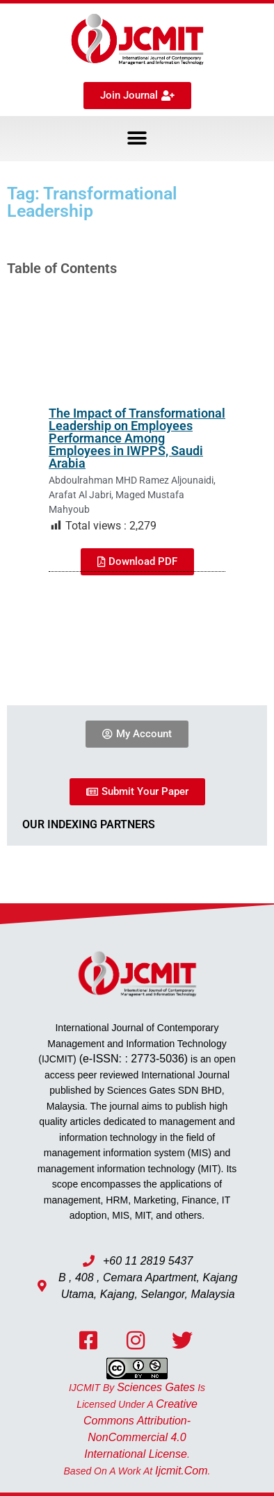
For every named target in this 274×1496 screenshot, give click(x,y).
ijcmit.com (181, 1471)
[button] (137, 138)
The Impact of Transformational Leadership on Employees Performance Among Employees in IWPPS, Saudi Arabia (137, 438)
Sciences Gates (156, 1387)
